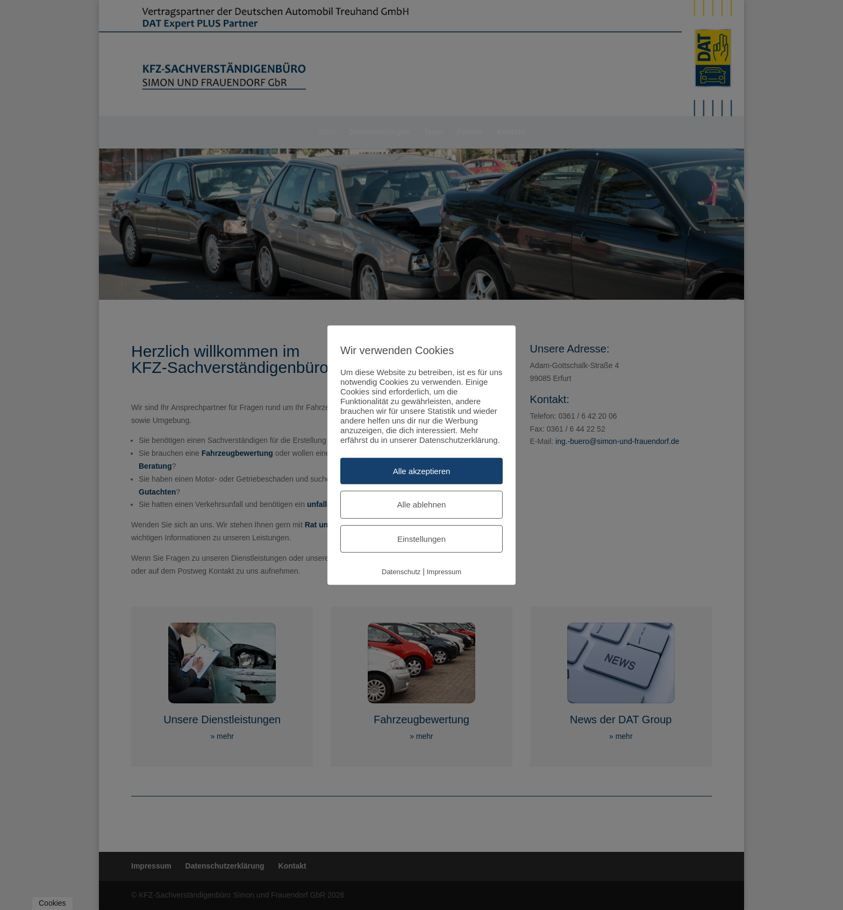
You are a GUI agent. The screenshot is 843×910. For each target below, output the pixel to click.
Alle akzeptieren (422, 470)
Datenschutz (401, 572)
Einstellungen (421, 538)
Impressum (444, 572)
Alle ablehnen (421, 504)
